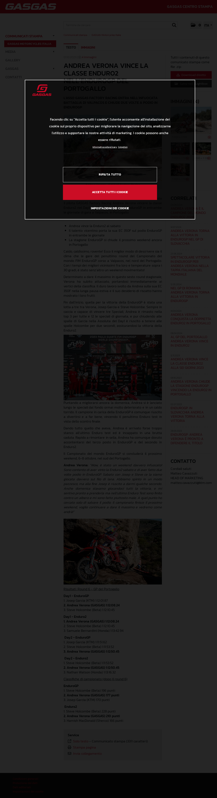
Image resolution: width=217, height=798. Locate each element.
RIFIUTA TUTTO (110, 174)
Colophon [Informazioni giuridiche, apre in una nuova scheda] (123, 147)
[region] (110, 149)
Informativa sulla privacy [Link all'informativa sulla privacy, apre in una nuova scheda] (105, 147)
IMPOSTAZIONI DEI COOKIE (110, 208)
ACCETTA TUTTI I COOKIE (110, 192)
